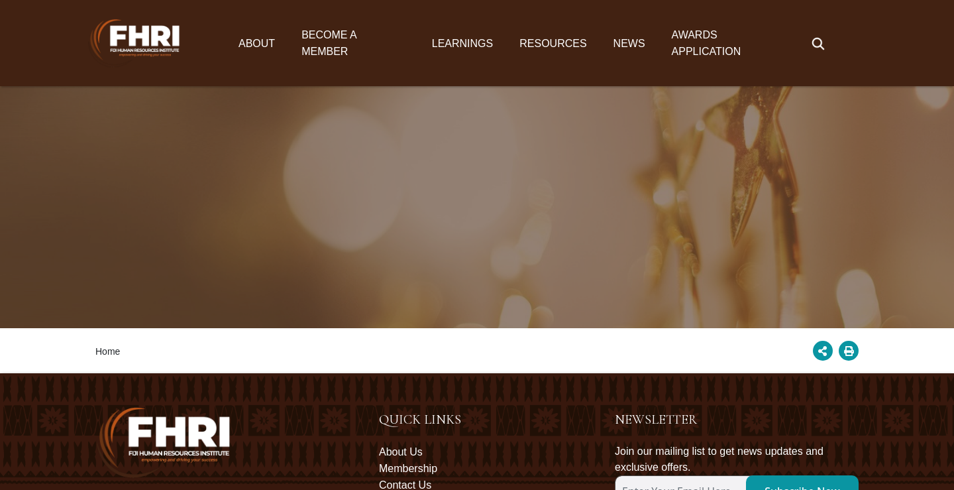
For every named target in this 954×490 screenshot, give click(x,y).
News (629, 43)
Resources (552, 43)
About (256, 43)
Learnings (462, 43)
